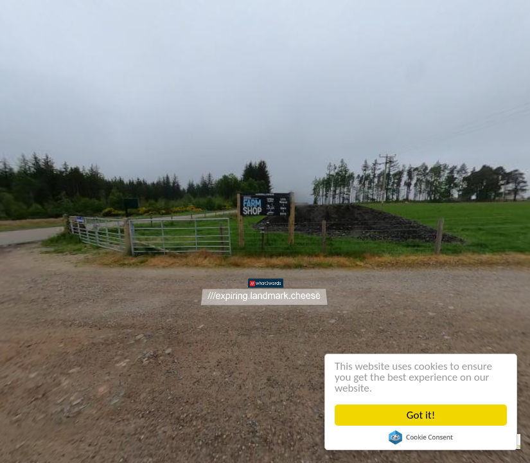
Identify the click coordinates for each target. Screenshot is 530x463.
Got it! (421, 415)
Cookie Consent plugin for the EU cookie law (421, 437)
